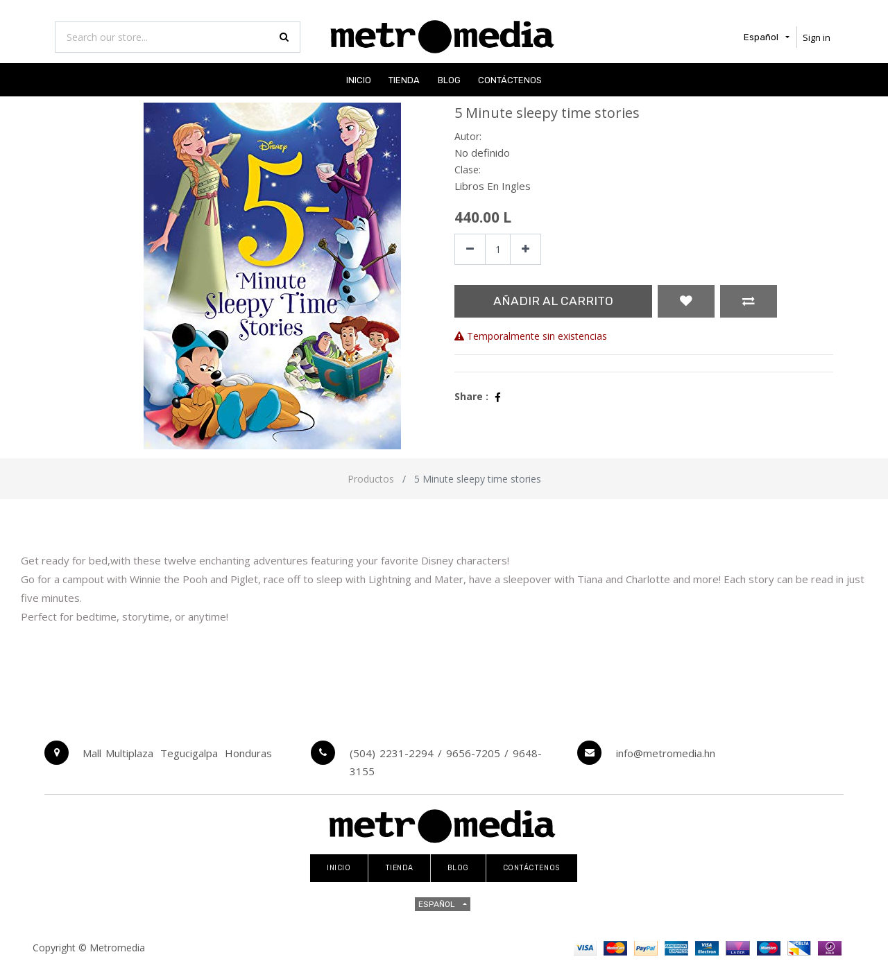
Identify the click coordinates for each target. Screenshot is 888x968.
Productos (371, 478)
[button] (686, 301)
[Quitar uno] (470, 249)
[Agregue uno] (525, 249)
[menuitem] (358, 79)
